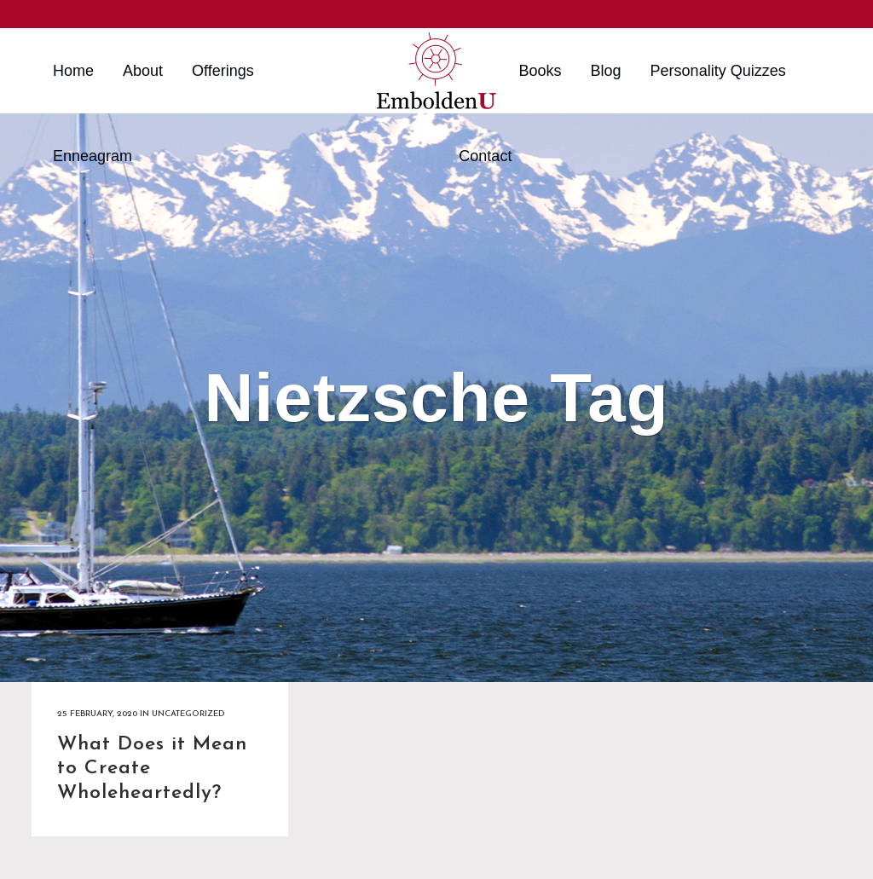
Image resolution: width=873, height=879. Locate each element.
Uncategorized (188, 714)
